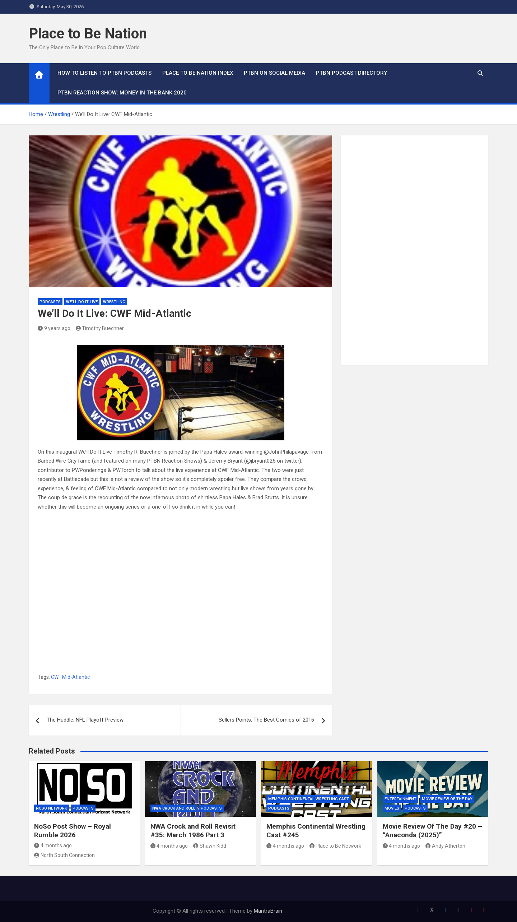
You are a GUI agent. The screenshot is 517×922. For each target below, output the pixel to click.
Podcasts (50, 302)
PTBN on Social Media (274, 73)
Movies (392, 808)
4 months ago (53, 845)
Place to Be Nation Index (197, 73)
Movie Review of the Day (447, 799)
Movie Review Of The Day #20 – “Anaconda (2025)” (432, 830)
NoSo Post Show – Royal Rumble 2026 (72, 830)
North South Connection (64, 855)
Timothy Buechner (100, 328)
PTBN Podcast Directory (351, 73)
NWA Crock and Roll (173, 808)
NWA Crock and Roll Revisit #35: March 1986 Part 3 (193, 830)
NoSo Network (51, 808)
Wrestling (114, 302)
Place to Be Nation (88, 33)
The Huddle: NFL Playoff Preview (85, 720)
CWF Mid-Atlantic (70, 677)
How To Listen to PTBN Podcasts (104, 73)
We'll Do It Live (82, 302)
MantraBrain (268, 911)
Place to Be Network (335, 846)
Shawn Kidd (209, 846)
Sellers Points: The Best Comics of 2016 (266, 720)
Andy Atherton (445, 846)
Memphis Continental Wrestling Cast (308, 799)
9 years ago (54, 328)
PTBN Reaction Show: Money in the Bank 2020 (122, 92)
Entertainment (400, 799)
